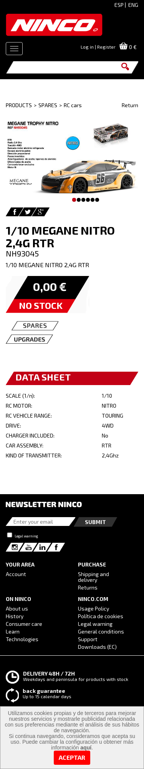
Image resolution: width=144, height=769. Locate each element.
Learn (13, 631)
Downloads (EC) (97, 646)
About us (17, 608)
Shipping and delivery (93, 577)
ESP (119, 5)
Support (88, 639)
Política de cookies (100, 616)
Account (16, 574)
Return (130, 105)
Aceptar (72, 757)
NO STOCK (41, 305)
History (14, 616)
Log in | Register (98, 46)
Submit (95, 522)
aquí (85, 748)
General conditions (101, 631)
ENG (133, 5)
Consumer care (24, 623)
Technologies (22, 639)
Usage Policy (93, 608)
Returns (88, 587)
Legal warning (26, 536)
